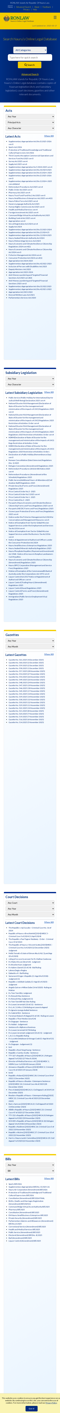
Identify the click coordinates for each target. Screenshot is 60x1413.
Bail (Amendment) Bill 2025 (20, 1238)
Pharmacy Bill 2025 (17, 1209)
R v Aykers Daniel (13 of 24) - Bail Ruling (25, 967)
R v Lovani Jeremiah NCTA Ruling (22, 1030)
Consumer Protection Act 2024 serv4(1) (25, 258)
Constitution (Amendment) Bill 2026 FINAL (27, 1198)
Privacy (26, 9)
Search (29, 64)
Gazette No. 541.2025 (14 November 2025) (27, 694)
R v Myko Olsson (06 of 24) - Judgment (24, 962)
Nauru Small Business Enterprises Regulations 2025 (30, 545)
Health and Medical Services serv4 (23, 209)
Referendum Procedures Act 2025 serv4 (26, 187)
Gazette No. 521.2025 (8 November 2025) (26, 711)
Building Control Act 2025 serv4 (22, 218)
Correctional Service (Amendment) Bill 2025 (27, 1226)
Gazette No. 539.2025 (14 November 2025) (27, 697)
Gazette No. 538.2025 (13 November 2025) (27, 699)
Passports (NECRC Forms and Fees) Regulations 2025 (31, 508)
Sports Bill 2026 (15, 1184)
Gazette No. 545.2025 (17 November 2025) (27, 691)
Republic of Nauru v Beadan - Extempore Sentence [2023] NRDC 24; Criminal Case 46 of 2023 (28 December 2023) (29, 1084)
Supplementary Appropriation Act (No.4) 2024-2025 (30, 170)
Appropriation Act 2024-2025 (21, 261)
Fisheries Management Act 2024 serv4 (25, 255)
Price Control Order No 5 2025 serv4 (24, 494)
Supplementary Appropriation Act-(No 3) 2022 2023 (30, 286)
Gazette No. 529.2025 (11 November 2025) (27, 705)
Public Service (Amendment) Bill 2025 (24, 1232)
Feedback (47, 7)
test (10, 1047)
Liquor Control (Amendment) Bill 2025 (25, 1241)
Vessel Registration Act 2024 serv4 (23, 224)
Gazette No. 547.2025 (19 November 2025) (27, 685)
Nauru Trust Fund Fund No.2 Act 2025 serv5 (27, 195)
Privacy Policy (51, 1403)
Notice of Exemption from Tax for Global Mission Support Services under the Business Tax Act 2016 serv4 (29, 534)
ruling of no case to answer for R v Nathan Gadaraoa (30, 959)
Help (35, 9)
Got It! (31, 1408)
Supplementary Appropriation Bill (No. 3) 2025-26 (29, 1187)
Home (10, 7)
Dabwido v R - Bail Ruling (18, 973)
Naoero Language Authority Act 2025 (24, 204)
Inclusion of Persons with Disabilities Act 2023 (28, 266)
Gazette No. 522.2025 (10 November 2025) (27, 708)
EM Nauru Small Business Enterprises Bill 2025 (28, 1215)
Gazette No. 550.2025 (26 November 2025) (27, 677)
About (36, 7)
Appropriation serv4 (17, 221)
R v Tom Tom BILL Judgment (20, 993)
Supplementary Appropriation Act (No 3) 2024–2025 (30, 172)
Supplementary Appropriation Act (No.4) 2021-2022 (30, 289)
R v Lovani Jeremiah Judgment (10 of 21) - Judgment (30, 1033)
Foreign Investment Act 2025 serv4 (23, 212)
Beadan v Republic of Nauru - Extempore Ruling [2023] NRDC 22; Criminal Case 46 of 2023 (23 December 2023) (31, 1098)
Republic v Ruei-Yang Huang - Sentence (24, 1050)
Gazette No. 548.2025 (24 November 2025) (27, 682)
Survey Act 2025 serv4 (18, 161)
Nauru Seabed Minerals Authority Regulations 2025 (30, 548)
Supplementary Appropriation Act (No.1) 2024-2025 (30, 235)
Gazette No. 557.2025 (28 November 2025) (27, 671)
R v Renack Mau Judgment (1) (21, 999)
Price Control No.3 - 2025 (19, 500)
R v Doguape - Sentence (18, 1021)
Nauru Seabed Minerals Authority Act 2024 (26, 238)
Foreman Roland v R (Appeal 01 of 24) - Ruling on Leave (31, 1016)
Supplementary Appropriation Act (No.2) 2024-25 (29, 232)
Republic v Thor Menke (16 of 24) (22, 1018)
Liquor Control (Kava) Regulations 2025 (25, 588)
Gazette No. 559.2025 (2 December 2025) (26, 665)
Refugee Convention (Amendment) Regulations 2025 (31, 466)
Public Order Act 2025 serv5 (20, 190)
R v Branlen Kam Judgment (20, 964)
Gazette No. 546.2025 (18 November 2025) (27, 688)
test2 (11, 1072)
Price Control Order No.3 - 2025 (22, 491)
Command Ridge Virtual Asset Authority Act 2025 (29, 215)
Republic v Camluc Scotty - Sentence (23, 1053)
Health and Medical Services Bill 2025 (24, 1229)
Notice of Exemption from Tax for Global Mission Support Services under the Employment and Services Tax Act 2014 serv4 (31, 526)
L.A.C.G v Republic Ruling (19, 1036)
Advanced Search (23, 7)
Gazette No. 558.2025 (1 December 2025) (26, 668)
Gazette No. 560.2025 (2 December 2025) (26, 662)
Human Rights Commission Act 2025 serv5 (26, 207)
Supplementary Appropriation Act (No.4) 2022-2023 (30, 263)
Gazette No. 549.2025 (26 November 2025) (27, 679)
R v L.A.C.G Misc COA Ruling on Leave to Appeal (28, 1007)
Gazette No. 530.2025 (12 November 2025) (27, 702)
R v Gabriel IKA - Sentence (19, 1013)
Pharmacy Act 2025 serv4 (19, 192)
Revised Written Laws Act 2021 (22, 295)
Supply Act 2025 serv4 (18, 164)
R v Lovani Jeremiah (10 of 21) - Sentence (26, 1004)
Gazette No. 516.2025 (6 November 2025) (26, 719)
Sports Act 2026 (15, 147)
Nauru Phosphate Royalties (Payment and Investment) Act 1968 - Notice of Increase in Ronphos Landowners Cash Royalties (31, 554)
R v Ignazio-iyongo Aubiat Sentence (23, 1010)
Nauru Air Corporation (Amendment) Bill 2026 (28, 1189)
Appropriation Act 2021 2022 (21, 292)
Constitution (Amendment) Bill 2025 (24, 1212)
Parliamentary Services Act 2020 (22, 298)
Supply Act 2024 (15, 226)
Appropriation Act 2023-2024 (21, 272)
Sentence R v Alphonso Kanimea (22, 1027)
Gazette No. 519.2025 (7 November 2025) (26, 716)
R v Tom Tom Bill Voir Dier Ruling (22, 1001)
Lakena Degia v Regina (18, 970)
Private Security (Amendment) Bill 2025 (25, 1218)
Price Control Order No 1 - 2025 (22, 497)
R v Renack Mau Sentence (19, 996)
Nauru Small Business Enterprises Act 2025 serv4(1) (30, 198)
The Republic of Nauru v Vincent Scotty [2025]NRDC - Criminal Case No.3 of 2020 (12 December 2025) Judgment (30, 948)
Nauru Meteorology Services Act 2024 (25, 241)
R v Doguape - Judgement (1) (20, 1044)
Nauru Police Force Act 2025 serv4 (23, 201)
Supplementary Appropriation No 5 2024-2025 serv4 (30, 167)
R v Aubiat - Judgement (18, 1024)
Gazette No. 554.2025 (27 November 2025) (27, 674)
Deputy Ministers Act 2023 (20, 269)
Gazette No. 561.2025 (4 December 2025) (26, 660)
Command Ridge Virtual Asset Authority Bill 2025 (29, 1207)
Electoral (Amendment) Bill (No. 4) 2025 (25, 1235)
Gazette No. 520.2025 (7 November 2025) (26, 714)
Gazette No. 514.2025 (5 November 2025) (26, 722)
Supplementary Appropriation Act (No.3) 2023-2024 (30, 229)
